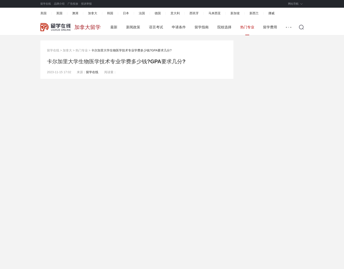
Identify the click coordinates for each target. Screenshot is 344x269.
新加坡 (235, 13)
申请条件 (179, 27)
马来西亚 (214, 13)
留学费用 (270, 27)
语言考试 (156, 27)
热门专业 (247, 27)
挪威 (271, 13)
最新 (113, 27)
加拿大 (92, 13)
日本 (126, 13)
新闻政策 (133, 27)
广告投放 (73, 3)
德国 (158, 13)
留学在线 (45, 3)
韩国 (110, 13)
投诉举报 (86, 3)
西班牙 (194, 13)
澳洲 (75, 13)
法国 (142, 13)
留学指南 (202, 27)
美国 (43, 13)
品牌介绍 (59, 3)
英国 (59, 13)
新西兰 (254, 13)
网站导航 (293, 3)
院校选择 (224, 27)
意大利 (175, 13)
